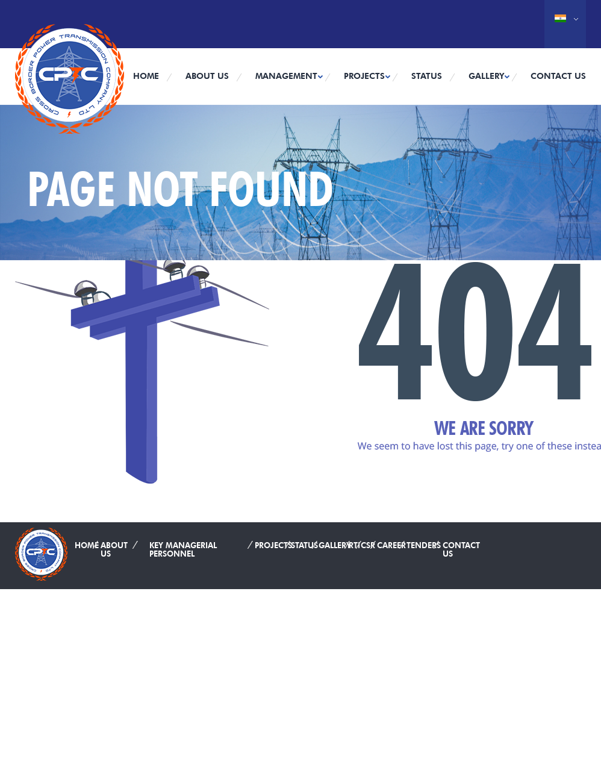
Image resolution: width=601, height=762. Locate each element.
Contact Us (558, 76)
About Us (207, 76)
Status (426, 76)
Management (286, 76)
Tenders (423, 543)
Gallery (486, 76)
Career (391, 543)
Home (146, 76)
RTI (354, 543)
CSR (368, 543)
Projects (364, 76)
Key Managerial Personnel (183, 547)
